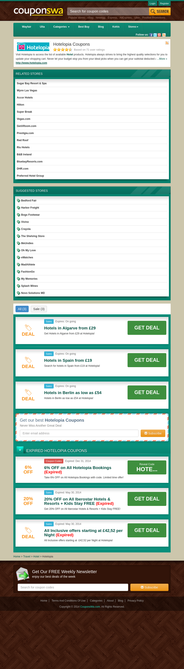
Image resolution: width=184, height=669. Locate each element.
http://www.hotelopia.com (31, 62)
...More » (162, 58)
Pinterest (159, 35)
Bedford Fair (28, 200)
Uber (137, 17)
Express (112, 17)
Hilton (20, 104)
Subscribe (153, 433)
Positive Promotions (153, 17)
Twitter (155, 35)
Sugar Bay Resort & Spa (32, 83)
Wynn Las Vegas (27, 90)
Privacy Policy (136, 600)
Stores (133, 26)
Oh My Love (28, 250)
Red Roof (22, 140)
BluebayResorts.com (29, 161)
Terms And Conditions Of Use (69, 600)
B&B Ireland (24, 154)
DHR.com (22, 168)
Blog (101, 26)
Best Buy (83, 26)
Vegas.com (23, 118)
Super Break (24, 111)
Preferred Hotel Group (30, 175)
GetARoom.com (26, 126)
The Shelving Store (33, 236)
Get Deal (146, 328)
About (110, 600)
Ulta (42, 26)
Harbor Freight (30, 207)
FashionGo (28, 271)
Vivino (25, 221)
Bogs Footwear (30, 214)
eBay (90, 17)
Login (153, 3)
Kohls (116, 26)
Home (16, 556)
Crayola (26, 229)
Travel (26, 556)
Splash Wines (29, 285)
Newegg (100, 17)
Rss (164, 35)
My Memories (29, 278)
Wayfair (26, 26)
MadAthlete (28, 264)
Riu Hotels (23, 147)
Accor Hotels (25, 97)
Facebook (151, 35)
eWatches (27, 257)
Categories (61, 26)
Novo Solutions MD (33, 293)
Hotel (70, 54)
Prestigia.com (25, 133)
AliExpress (126, 17)
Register (164, 3)
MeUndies (27, 243)
